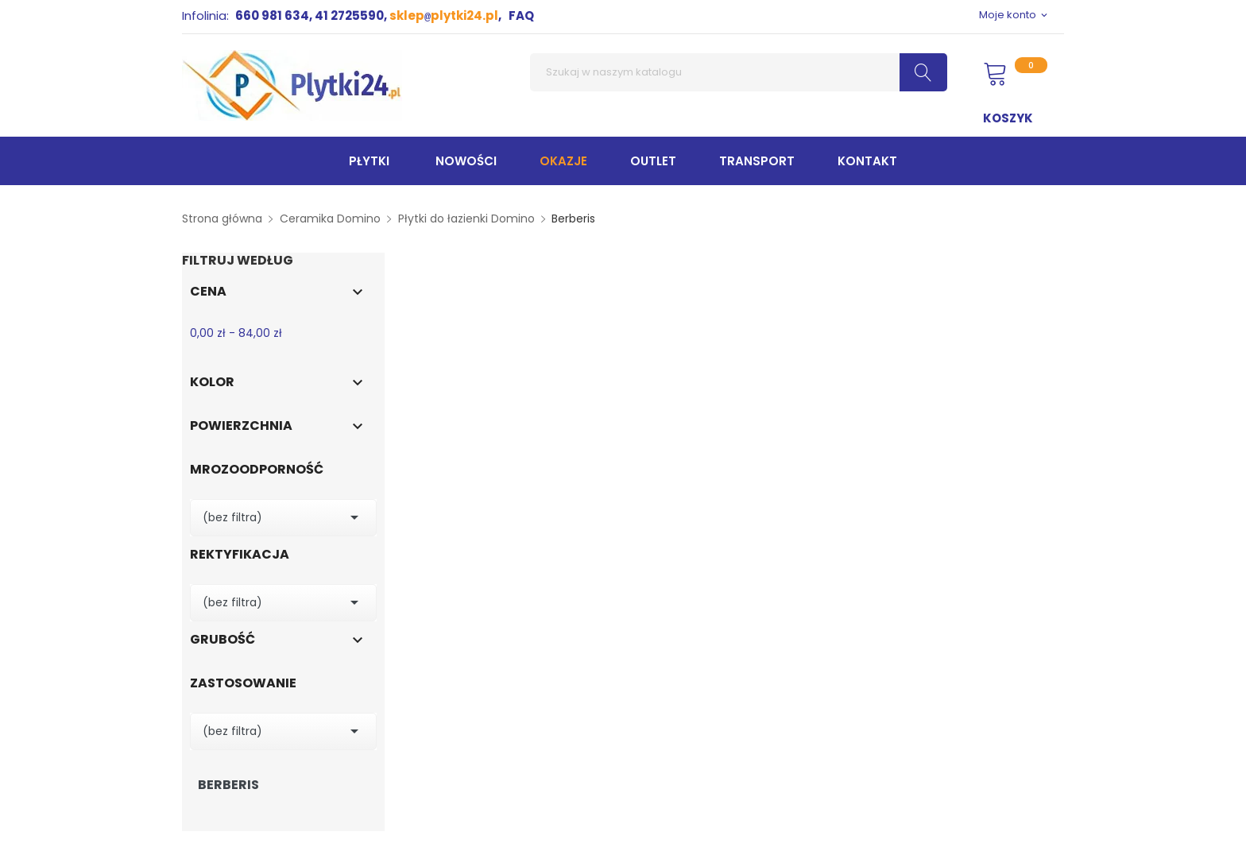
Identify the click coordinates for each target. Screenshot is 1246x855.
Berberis (228, 785)
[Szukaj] (738, 72)
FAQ (521, 15)
